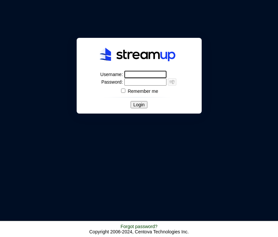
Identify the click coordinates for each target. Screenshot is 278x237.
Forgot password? (138, 226)
